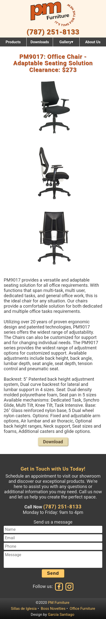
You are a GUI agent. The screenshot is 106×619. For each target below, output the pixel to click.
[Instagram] (68, 586)
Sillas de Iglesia (24, 608)
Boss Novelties (53, 608)
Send (53, 573)
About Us (93, 42)
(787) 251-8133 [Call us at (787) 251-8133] (62, 507)
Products (13, 42)
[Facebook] (59, 586)
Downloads (39, 42)
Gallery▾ (66, 42)
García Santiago (61, 614)
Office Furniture (82, 608)
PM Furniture (58, 602)
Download (53, 441)
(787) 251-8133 (53, 32)
